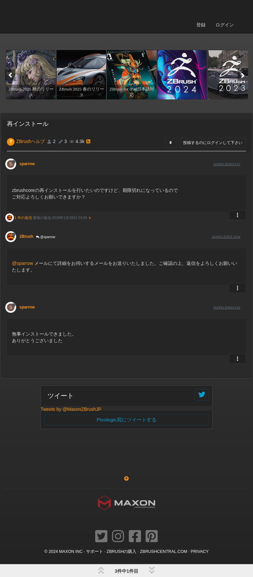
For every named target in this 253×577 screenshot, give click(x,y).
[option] (30, 74)
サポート (94, 551)
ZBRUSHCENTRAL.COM (163, 551)
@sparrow (45, 237)
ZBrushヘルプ (30, 141)
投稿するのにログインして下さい (212, 142)
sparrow (27, 164)
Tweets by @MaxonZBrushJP (71, 409)
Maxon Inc (70, 551)
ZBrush (26, 236)
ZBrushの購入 (122, 551)
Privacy (200, 551)
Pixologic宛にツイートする (126, 419)
